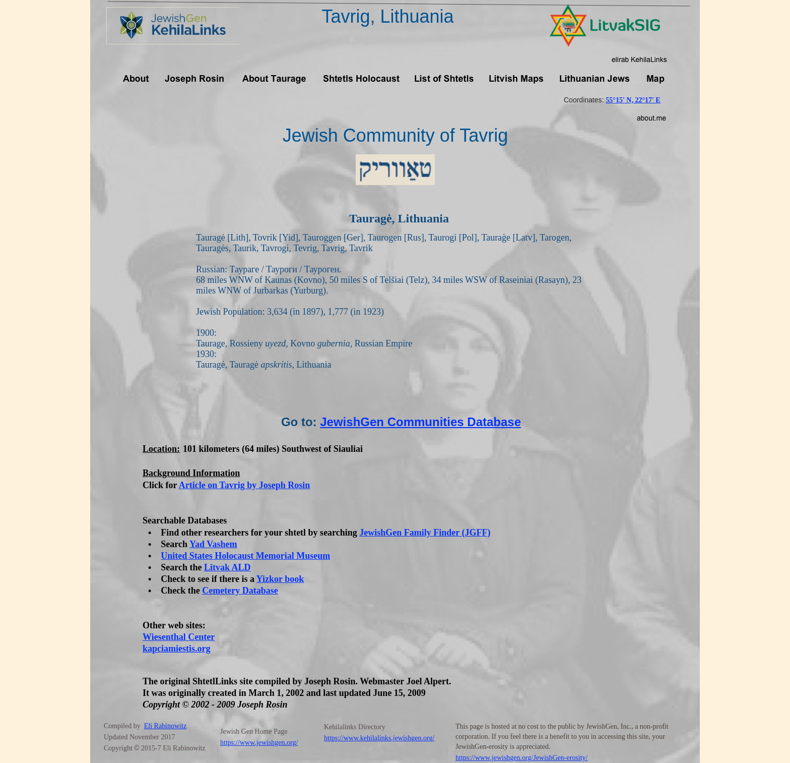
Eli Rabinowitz (165, 726)
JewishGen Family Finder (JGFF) (424, 532)
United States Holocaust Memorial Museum (245, 556)
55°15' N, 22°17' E (633, 100)
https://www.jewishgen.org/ (259, 742)
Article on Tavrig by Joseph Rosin (244, 485)
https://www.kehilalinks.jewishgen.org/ (379, 738)
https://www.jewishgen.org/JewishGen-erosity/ (521, 757)
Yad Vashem (213, 544)
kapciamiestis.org (177, 648)
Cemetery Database (240, 590)
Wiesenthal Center (179, 637)
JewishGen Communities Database (420, 422)
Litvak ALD (227, 567)
